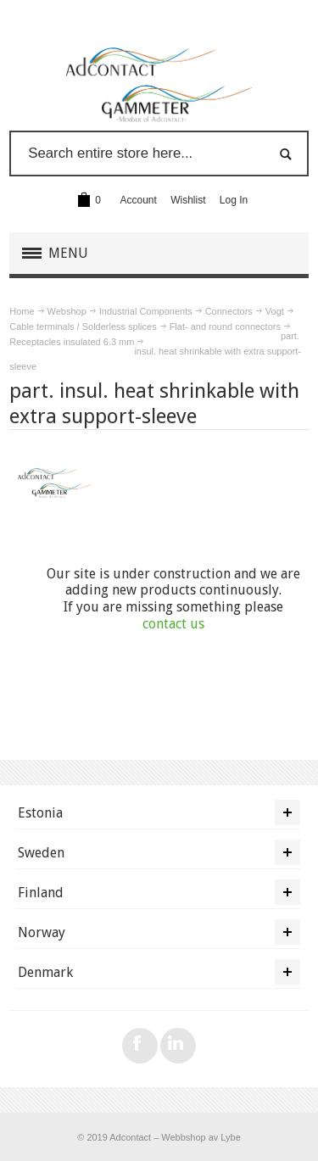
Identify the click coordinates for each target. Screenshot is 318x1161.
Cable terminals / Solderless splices (82, 326)
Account (138, 200)
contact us (173, 624)
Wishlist (187, 200)
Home (21, 311)
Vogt (274, 311)
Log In (234, 200)
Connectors (229, 311)
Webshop (66, 311)
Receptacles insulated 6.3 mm (71, 342)
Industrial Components (145, 311)
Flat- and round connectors (225, 326)
